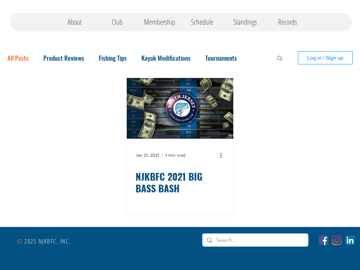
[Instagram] (337, 240)
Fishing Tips (113, 58)
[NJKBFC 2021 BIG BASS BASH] (180, 108)
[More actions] (223, 155)
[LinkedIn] (350, 240)
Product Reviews (63, 58)
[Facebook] (323, 240)
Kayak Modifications (166, 58)
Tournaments (221, 58)
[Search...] (254, 240)
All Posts (18, 58)
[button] (279, 59)
